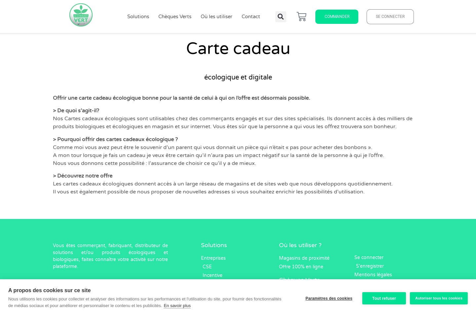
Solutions (138, 17)
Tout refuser (383, 298)
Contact (251, 17)
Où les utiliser (216, 17)
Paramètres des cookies (328, 298)
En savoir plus (177, 305)
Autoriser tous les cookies (438, 298)
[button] (280, 16)
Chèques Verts (174, 17)
